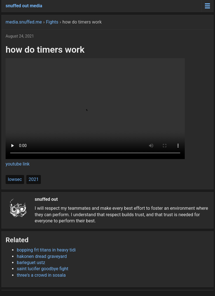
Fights (52, 22)
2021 (34, 179)
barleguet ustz (31, 262)
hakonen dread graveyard (42, 256)
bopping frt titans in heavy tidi (46, 250)
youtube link (18, 164)
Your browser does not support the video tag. (95, 108)
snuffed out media (24, 5)
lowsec (15, 179)
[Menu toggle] (207, 6)
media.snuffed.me (24, 22)
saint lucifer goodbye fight (42, 268)
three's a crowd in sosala (41, 275)
